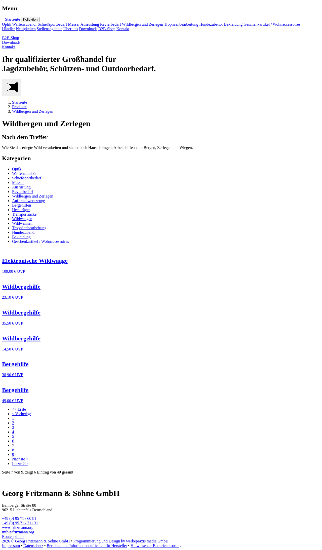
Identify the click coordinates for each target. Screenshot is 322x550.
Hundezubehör (211, 24)
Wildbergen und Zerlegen (142, 24)
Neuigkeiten (26, 29)
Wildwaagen (22, 219)
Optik (6, 24)
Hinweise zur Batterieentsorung (156, 545)
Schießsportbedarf (52, 24)
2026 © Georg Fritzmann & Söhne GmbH (36, 541)
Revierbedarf (110, 24)
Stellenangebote (49, 29)
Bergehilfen (21, 205)
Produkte (19, 107)
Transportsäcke (24, 214)
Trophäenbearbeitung (181, 24)
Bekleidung (233, 24)
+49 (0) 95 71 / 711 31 (20, 523)
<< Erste (19, 409)
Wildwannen (22, 223)
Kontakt (123, 29)
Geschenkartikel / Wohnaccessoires (272, 24)
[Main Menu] (11, 87)
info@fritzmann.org (18, 532)
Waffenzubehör (24, 24)
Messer (74, 24)
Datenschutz (33, 545)
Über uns (70, 29)
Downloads (88, 29)
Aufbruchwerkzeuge (28, 201)
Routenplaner (13, 536)
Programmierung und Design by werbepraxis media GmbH (121, 541)
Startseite (12, 19)
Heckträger (21, 210)
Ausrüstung (89, 24)
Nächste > (20, 459)
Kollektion (30, 19)
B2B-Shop (106, 29)
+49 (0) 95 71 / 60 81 (19, 518)
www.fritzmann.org (17, 527)
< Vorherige (21, 414)
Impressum (11, 545)
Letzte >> (20, 463)
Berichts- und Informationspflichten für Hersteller (87, 545)
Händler (8, 29)
